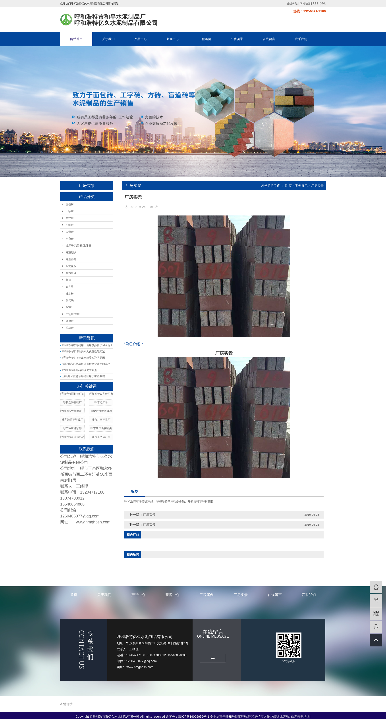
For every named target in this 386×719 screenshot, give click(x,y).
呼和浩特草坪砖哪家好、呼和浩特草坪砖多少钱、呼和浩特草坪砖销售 (169, 501)
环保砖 (70, 321)
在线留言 (269, 39)
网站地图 (305, 3)
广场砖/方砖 (73, 314)
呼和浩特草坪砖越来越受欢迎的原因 (83, 357)
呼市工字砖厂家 (101, 436)
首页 (73, 595)
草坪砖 (70, 218)
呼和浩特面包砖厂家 (72, 393)
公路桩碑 (71, 273)
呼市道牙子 (101, 402)
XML (323, 3)
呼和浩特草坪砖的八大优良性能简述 (83, 351)
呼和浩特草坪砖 (236, 716)
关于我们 (108, 39)
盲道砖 (70, 231)
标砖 (68, 279)
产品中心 (140, 39)
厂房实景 (237, 39)
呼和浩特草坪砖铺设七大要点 (79, 370)
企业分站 (292, 3)
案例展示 (301, 185)
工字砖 (70, 211)
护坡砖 (70, 225)
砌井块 (70, 286)
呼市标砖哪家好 (72, 428)
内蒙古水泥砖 (280, 716)
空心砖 (70, 238)
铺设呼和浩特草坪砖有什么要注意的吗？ (86, 363)
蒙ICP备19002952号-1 (193, 716)
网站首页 (76, 39)
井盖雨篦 (71, 259)
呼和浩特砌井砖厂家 (101, 393)
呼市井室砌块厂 (101, 419)
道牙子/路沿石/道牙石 (78, 245)
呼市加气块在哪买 (101, 428)
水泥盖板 (71, 266)
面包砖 (70, 204)
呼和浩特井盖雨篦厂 (72, 411)
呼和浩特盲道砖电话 (72, 436)
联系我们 (301, 39)
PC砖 (69, 307)
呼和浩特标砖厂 (72, 402)
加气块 (70, 300)
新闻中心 (172, 39)
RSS (315, 3)
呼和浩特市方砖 (259, 716)
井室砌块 (71, 252)
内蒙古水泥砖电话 (101, 411)
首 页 (288, 185)
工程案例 (205, 39)
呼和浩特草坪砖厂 (72, 419)
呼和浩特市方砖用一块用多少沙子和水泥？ (87, 345)
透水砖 (70, 293)
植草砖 (70, 327)
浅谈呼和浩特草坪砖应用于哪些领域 (83, 376)
